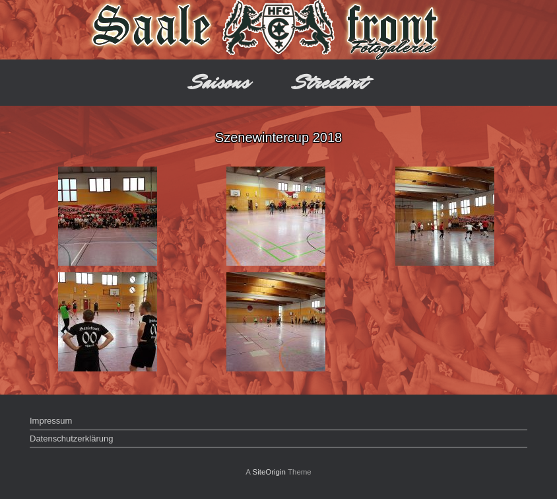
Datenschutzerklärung (71, 438)
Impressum (51, 421)
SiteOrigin (269, 472)
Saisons (220, 82)
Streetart (330, 82)
